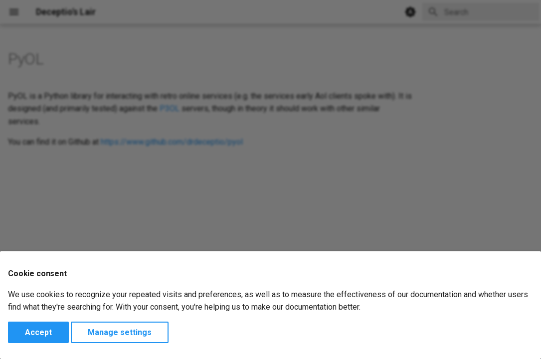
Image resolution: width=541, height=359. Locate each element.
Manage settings (120, 332)
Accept (38, 332)
